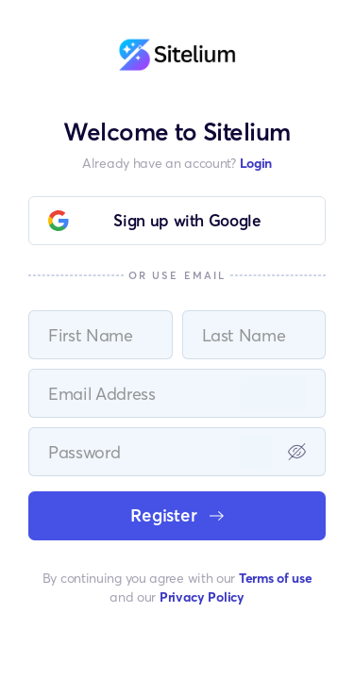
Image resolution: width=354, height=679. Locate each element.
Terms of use (275, 578)
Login (256, 163)
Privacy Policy (202, 596)
